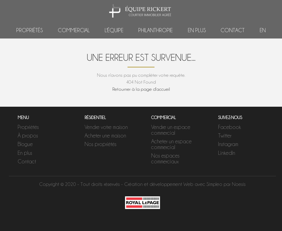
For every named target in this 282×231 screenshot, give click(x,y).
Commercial (74, 30)
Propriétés (29, 30)
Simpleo (214, 184)
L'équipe (114, 30)
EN (263, 30)
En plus (197, 30)
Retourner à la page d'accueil (141, 89)
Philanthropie (155, 30)
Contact (233, 30)
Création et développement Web (158, 184)
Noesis (239, 184)
